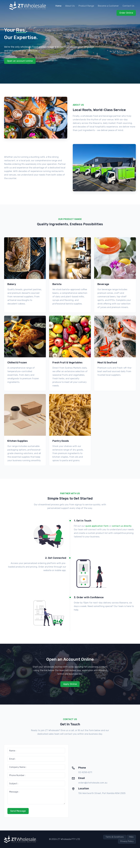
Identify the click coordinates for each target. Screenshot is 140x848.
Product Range (86, 6)
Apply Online (70, 684)
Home (58, 6)
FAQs (131, 837)
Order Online (126, 13)
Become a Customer (108, 6)
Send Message (18, 811)
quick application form (97, 526)
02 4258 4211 (85, 772)
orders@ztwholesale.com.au (92, 782)
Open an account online (20, 61)
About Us (70, 6)
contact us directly (121, 526)
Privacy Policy (127, 841)
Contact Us (128, 6)
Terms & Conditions (115, 837)
